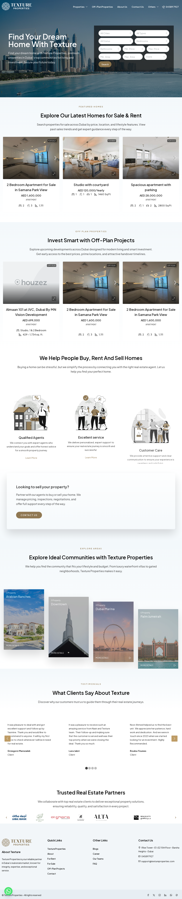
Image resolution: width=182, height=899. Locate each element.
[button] (6, 817)
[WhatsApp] (171, 895)
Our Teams (98, 858)
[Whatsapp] (8, 891)
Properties (78, 6)
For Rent (51, 858)
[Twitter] (154, 895)
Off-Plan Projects (56, 868)
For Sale (51, 863)
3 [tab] (92, 768)
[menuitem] (170, 7)
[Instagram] (160, 895)
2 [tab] (89, 768)
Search (106, 64)
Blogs (95, 848)
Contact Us (138, 6)
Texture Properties (56, 848)
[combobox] (116, 33)
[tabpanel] (30, 736)
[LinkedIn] (166, 895)
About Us (122, 6)
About (50, 853)
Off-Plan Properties (102, 6)
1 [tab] (86, 768)
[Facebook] (148, 895)
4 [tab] (95, 768)
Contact (51, 873)
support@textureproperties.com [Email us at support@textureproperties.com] (157, 861)
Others (151, 6)
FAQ (95, 863)
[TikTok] (177, 895)
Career (96, 853)
